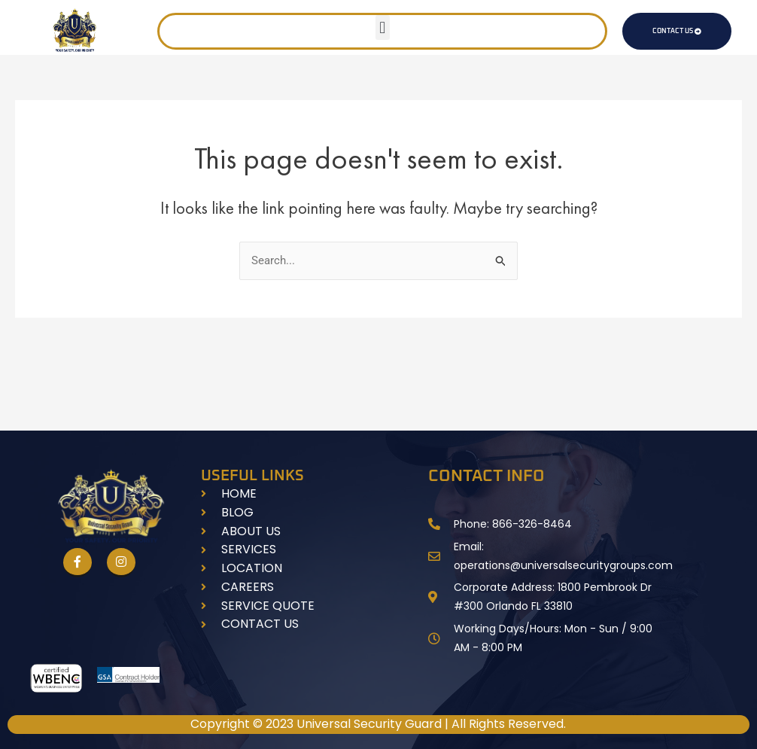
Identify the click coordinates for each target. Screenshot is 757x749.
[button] (382, 27)
